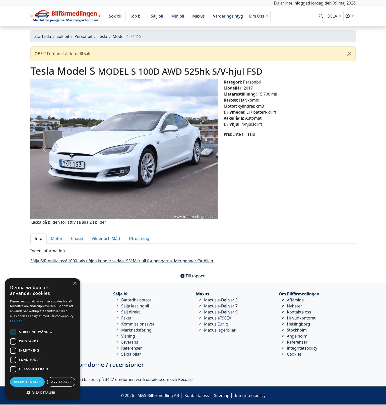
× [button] (75, 284)
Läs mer (16, 321)
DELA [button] (332, 16)
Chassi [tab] (77, 238)
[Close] (349, 54)
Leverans (129, 342)
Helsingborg (298, 324)
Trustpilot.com (155, 379)
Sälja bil (120, 294)
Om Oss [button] (257, 16)
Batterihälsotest (136, 300)
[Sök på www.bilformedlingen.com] (321, 16)
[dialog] (42, 339)
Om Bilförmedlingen (299, 294)
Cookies (294, 354)
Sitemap (222, 395)
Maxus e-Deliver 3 (221, 300)
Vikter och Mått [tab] (106, 238)
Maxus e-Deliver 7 (221, 306)
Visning (128, 336)
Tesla (102, 36)
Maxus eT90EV (217, 318)
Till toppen (193, 276)
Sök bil (115, 16)
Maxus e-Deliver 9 (221, 312)
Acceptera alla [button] (27, 382)
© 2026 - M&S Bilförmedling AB (149, 395)
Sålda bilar (131, 354)
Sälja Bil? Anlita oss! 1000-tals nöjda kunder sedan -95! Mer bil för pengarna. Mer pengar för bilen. (122, 261)
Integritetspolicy (250, 395)
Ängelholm (297, 336)
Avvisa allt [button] (61, 382)
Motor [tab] (56, 238)
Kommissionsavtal (138, 324)
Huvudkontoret (301, 318)
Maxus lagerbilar (220, 330)
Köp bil (136, 16)
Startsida (42, 36)
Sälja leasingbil (135, 306)
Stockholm (297, 330)
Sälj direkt (130, 312)
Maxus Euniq (216, 324)
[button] (350, 16)
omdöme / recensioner (87, 364)
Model (118, 36)
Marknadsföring (136, 330)
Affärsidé (295, 300)
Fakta (126, 318)
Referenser (131, 348)
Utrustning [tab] (139, 238)
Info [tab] (38, 238)
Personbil (83, 36)
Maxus (198, 16)
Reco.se (185, 379)
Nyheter (294, 306)
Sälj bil (157, 16)
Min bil (177, 16)
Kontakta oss (299, 312)
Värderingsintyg (228, 16)
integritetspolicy (302, 348)
